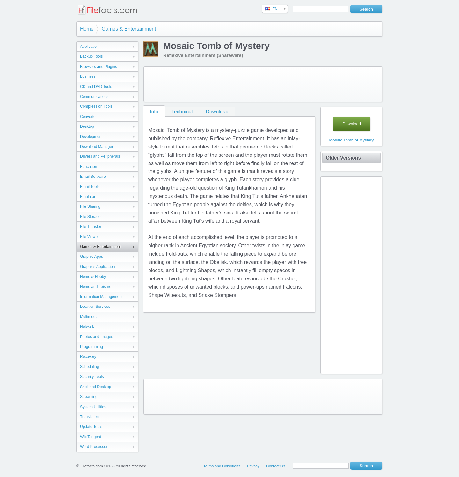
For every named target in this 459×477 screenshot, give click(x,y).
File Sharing (90, 206)
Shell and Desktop (95, 387)
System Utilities (93, 407)
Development (91, 136)
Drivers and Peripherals (100, 156)
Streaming (89, 396)
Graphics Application (97, 266)
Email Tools (89, 186)
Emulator (87, 196)
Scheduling (89, 367)
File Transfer (90, 226)
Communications (94, 96)
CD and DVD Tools (96, 86)
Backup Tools (91, 56)
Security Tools (92, 376)
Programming (91, 346)
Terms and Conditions (221, 466)
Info (154, 111)
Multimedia (89, 316)
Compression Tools (96, 106)
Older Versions (343, 158)
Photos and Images (96, 337)
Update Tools (91, 426)
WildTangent (90, 437)
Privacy (253, 466)
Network (87, 326)
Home (87, 29)
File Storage (90, 216)
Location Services (95, 306)
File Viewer (89, 237)
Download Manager (96, 146)
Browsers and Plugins (98, 66)
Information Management (101, 296)
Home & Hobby (93, 276)
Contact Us (275, 466)
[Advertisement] (263, 84)
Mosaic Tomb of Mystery (351, 140)
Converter (88, 116)
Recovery (88, 356)
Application (89, 46)
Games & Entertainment (129, 29)
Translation (89, 417)
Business (88, 76)
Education (88, 166)
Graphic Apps (91, 256)
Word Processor (93, 446)
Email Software (93, 176)
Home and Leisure (95, 287)
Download (217, 111)
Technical (182, 111)
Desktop (87, 126)
